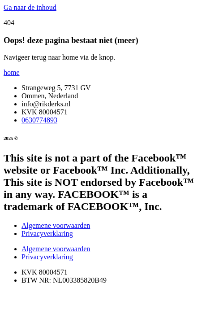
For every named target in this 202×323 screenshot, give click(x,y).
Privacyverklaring (47, 233)
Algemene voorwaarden (55, 225)
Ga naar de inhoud (30, 7)
